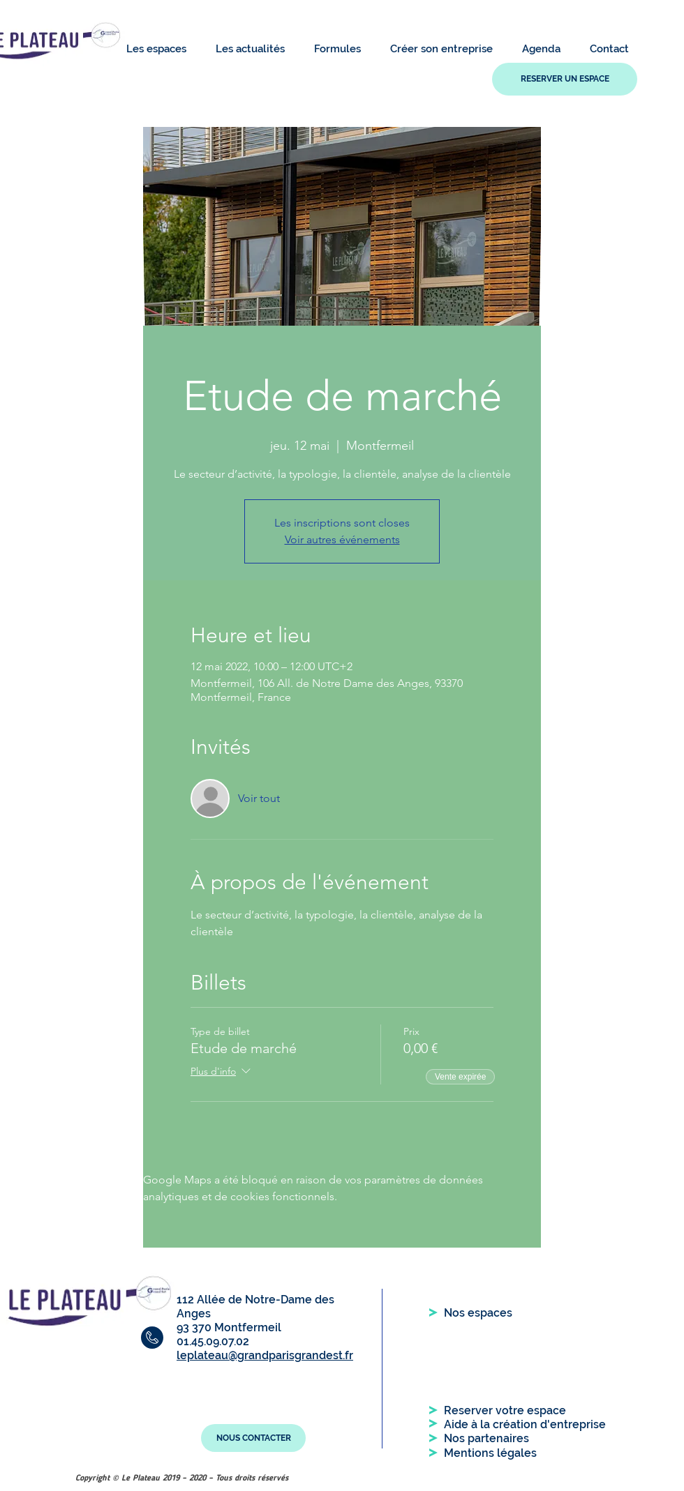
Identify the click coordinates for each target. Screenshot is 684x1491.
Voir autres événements (342, 539)
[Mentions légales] (490, 1453)
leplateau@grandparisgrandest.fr (265, 1355)
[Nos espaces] (478, 1313)
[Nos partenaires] (486, 1439)
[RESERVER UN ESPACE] (564, 79)
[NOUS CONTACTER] (253, 1438)
